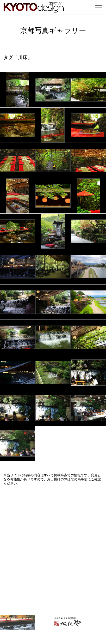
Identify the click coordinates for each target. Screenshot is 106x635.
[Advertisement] (53, 550)
